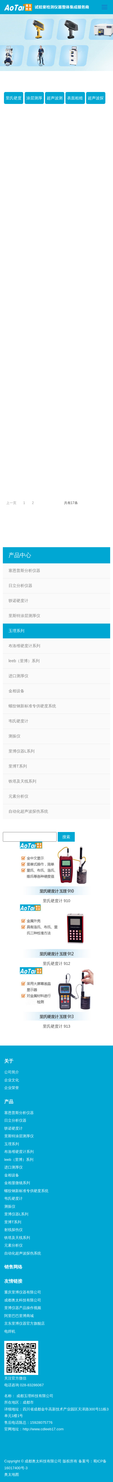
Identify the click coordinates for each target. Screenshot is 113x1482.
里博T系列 (17, 766)
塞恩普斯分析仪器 (24, 570)
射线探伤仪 (13, 1230)
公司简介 (11, 1072)
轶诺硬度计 (18, 600)
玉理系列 (16, 630)
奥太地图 (11, 1474)
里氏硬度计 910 (56, 900)
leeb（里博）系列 (24, 661)
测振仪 (14, 736)
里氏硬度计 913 (56, 1026)
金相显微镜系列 (17, 1183)
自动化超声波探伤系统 (28, 811)
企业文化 (11, 1080)
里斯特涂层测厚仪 (24, 615)
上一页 (11, 503)
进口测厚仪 (18, 676)
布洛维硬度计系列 (24, 645)
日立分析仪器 (20, 585)
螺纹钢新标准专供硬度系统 (32, 706)
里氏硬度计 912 (56, 963)
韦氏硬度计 (18, 721)
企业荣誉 (11, 1088)
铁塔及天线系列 (22, 781)
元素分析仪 (18, 796)
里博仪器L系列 (21, 751)
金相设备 (16, 691)
